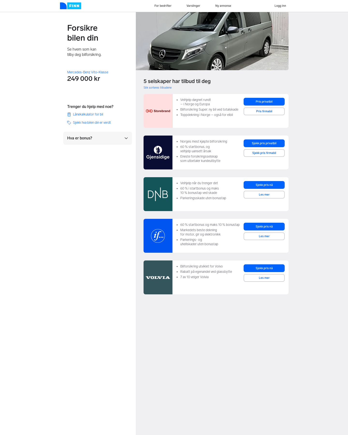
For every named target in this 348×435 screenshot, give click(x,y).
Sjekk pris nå (264, 185)
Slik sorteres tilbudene (158, 87)
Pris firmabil (264, 111)
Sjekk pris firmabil (264, 153)
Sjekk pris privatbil (264, 143)
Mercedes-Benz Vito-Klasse (87, 72)
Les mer (264, 194)
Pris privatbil (264, 101)
